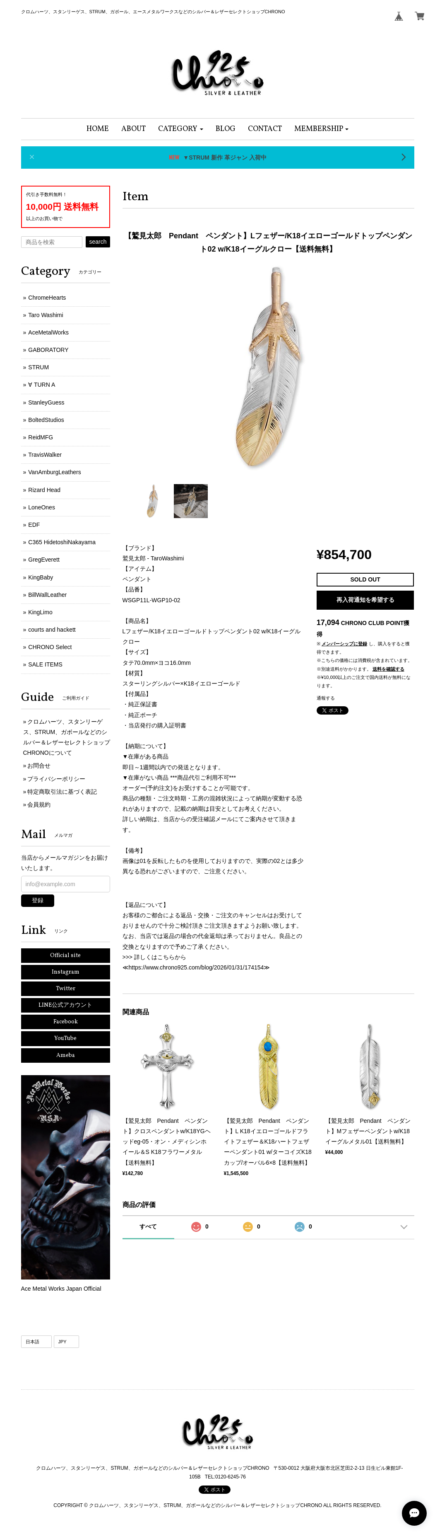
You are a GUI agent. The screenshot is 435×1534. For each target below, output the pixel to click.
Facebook (65, 1022)
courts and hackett (51, 629)
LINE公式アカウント (65, 1005)
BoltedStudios (46, 420)
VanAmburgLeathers (54, 472)
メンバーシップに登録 (344, 643)
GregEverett (43, 559)
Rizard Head (44, 490)
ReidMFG (40, 437)
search (97, 241)
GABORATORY (48, 350)
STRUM (38, 367)
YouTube (65, 1038)
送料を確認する (388, 668)
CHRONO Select (50, 647)
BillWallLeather (47, 594)
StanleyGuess (46, 402)
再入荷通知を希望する (365, 599)
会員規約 (38, 804)
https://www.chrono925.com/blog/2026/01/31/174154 (196, 967)
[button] (180, 129)
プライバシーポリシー (56, 778)
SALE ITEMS (45, 664)
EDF (34, 524)
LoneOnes (41, 507)
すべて (148, 1226)
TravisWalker (45, 454)
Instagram (65, 972)
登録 (37, 900)
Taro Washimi (45, 315)
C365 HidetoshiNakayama (62, 542)
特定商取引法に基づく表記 (62, 791)
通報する (326, 698)
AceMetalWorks (48, 332)
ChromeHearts (47, 297)
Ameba (65, 1055)
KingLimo (40, 612)
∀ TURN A (41, 384)
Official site (65, 956)
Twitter (65, 989)
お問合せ (38, 765)
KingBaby (40, 577)
